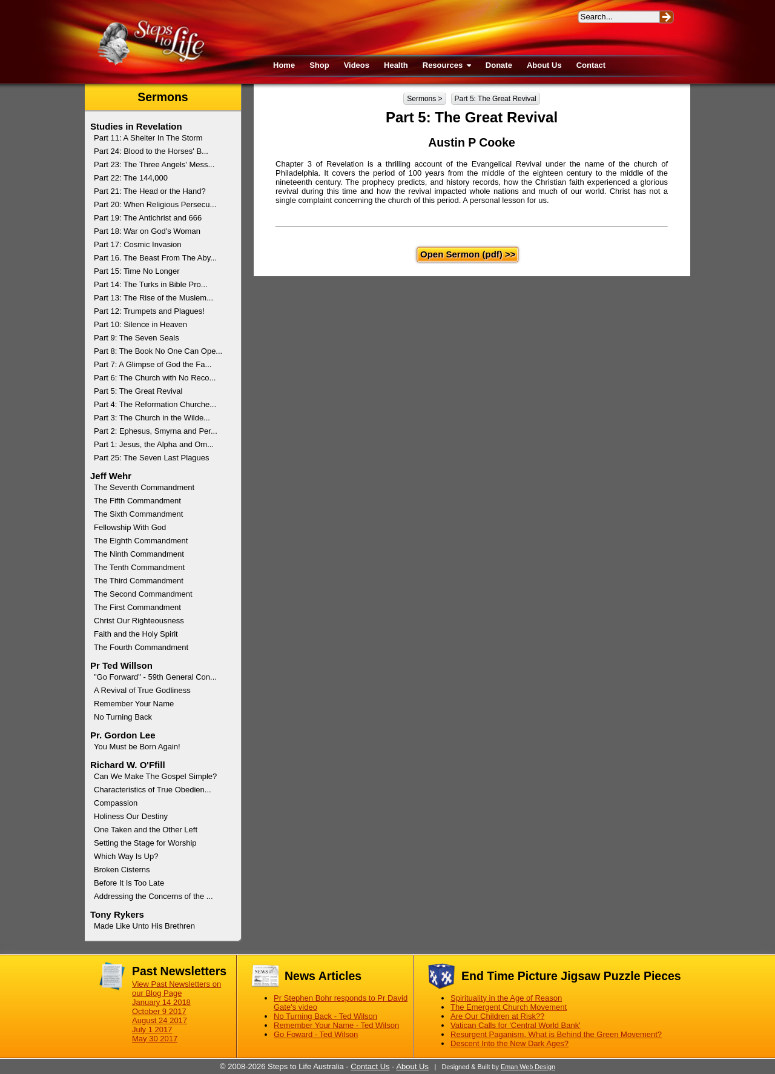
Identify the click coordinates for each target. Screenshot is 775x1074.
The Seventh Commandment (144, 487)
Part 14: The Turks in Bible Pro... (151, 284)
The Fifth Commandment (137, 500)
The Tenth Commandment (139, 567)
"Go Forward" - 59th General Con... (155, 676)
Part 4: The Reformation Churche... (155, 404)
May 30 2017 (154, 1038)
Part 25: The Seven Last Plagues (151, 457)
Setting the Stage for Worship (145, 842)
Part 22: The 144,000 (131, 177)
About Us (544, 65)
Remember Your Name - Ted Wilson (336, 1025)
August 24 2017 (159, 1020)
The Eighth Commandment (141, 540)
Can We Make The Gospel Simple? (155, 776)
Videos (356, 65)
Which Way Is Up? (126, 856)
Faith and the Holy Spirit (136, 633)
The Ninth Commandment (139, 554)
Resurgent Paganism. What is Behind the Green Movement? (556, 1034)
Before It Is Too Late (129, 882)
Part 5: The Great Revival (495, 98)
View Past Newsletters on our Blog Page (176, 989)
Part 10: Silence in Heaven (140, 324)
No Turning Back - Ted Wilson (325, 1016)
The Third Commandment (138, 580)
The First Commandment (137, 607)
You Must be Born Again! (137, 746)
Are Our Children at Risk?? (497, 1016)
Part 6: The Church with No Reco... (155, 377)
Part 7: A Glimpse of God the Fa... (152, 364)
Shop (319, 65)
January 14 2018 (161, 1002)
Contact (590, 65)
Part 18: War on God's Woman (147, 231)
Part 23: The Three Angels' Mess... (154, 164)
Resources (447, 65)
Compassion (115, 802)
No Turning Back (123, 716)
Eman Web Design (528, 1066)
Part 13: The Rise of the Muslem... (153, 297)
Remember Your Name (134, 703)
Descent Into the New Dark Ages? (509, 1043)
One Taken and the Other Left (145, 829)
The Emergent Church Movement (508, 1007)
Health (396, 65)
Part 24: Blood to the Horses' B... (151, 151)
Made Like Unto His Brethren (144, 925)
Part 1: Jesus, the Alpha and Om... (154, 444)
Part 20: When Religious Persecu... (155, 204)
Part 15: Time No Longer (137, 271)
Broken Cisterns (122, 869)
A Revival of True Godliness (142, 690)
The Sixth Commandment (138, 514)
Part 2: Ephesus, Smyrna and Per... (155, 431)
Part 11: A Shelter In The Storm (148, 137)
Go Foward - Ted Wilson (316, 1034)
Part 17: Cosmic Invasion (138, 244)
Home (284, 65)
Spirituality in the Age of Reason (506, 998)
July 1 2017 (152, 1029)
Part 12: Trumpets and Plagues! (149, 311)
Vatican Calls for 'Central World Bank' (515, 1025)
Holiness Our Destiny (131, 816)
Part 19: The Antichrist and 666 (148, 217)
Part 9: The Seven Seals (136, 337)
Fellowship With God (130, 527)
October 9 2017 (159, 1011)
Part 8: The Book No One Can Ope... (158, 351)
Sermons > (424, 98)
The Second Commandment (143, 593)
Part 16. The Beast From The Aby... (155, 257)
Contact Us (370, 1066)
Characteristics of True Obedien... (152, 789)
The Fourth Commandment (141, 647)
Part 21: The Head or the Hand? (150, 191)
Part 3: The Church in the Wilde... (152, 417)
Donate (499, 65)
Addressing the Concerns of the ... (153, 896)
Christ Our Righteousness (139, 620)
